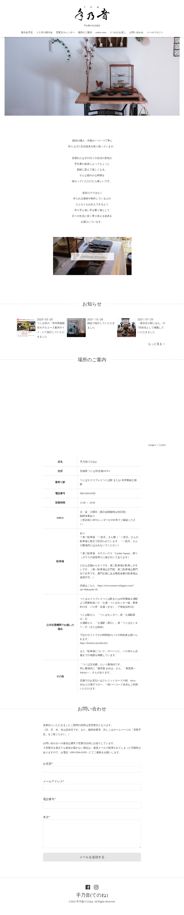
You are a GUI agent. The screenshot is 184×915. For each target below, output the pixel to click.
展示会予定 (27, 32)
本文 (46, 817)
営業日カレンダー (65, 32)
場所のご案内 (85, 32)
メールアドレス (53, 781)
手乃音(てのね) (92, 895)
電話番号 (49, 799)
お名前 (48, 763)
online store (100, 32)
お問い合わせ (136, 32)
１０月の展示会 (44, 32)
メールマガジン (155, 32)
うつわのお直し (118, 32)
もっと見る (156, 344)
